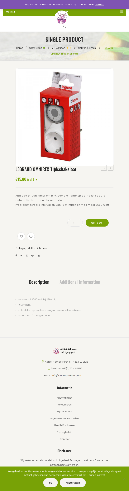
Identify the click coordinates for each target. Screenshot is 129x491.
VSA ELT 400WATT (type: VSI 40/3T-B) (104, 168)
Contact (64, 438)
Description (39, 281)
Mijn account (64, 411)
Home (19, 47)
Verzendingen (64, 397)
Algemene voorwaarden (64, 418)
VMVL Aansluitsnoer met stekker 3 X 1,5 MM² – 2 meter (110, 168)
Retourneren (65, 404)
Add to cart (97, 222)
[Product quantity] (75, 222)
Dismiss (99, 4)
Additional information (80, 281)
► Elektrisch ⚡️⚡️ (62, 47)
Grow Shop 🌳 (37, 47)
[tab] (39, 281)
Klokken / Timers (87, 47)
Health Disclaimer (64, 425)
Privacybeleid (64, 432)
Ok (50, 482)
